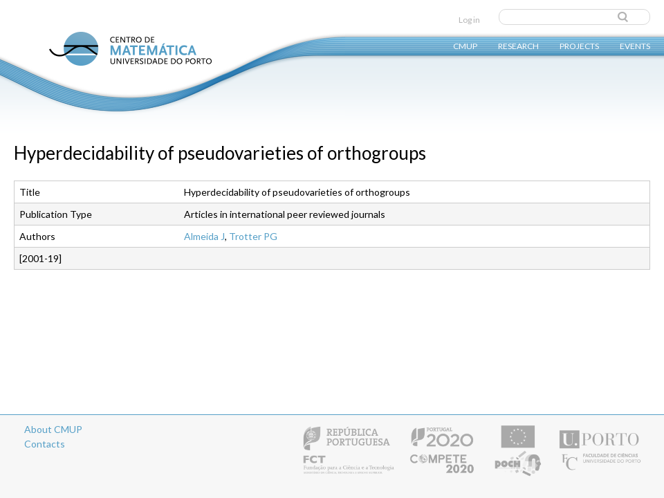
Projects (579, 45)
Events (635, 45)
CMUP (465, 45)
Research (518, 45)
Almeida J (204, 236)
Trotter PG (253, 236)
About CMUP (53, 429)
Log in (469, 20)
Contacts (44, 444)
